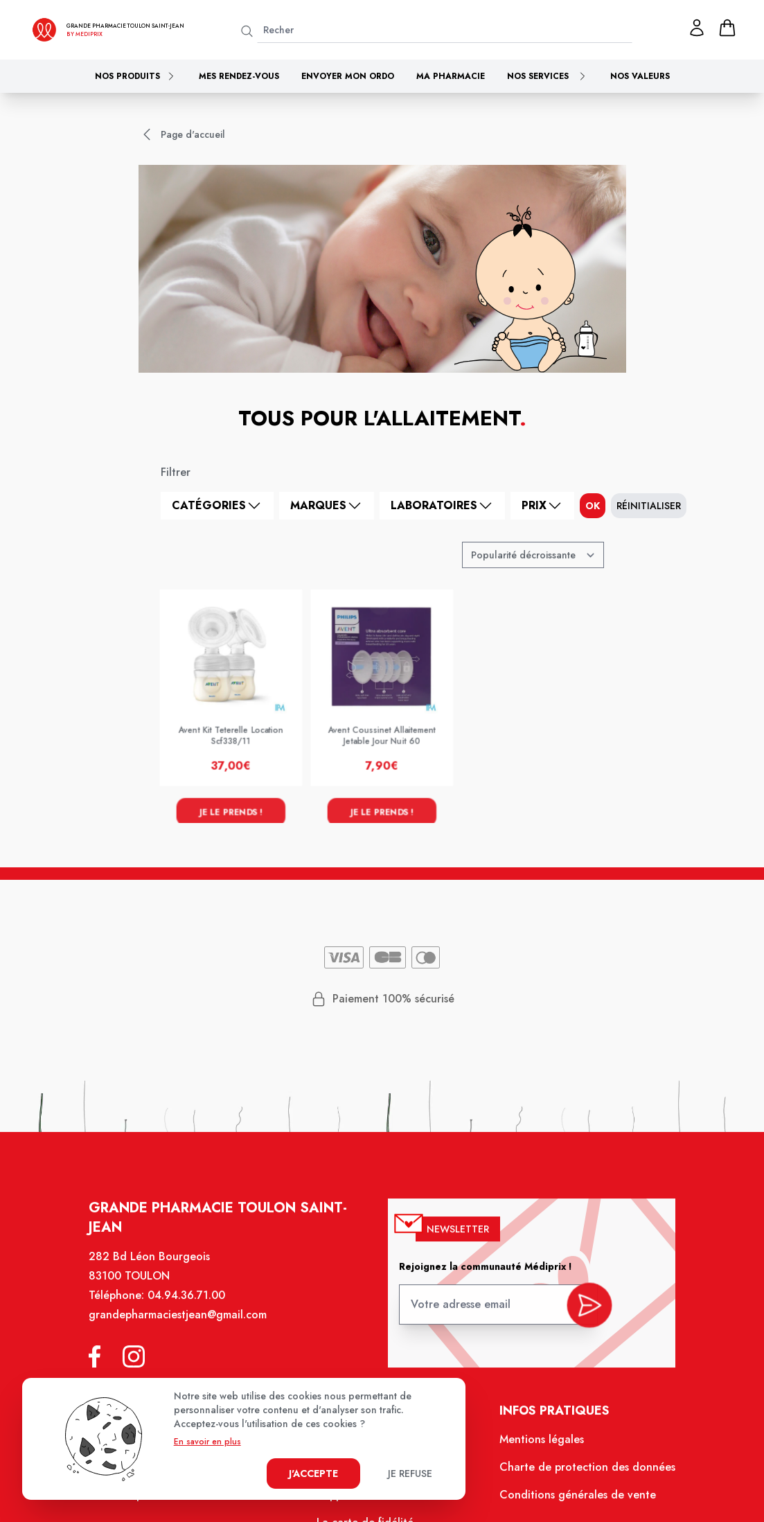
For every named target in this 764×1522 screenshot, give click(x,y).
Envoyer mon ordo (347, 76)
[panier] (727, 27)
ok (592, 506)
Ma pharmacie (450, 76)
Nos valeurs (640, 76)
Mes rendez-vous (239, 76)
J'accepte (313, 1473)
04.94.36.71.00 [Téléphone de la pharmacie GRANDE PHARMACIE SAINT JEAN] (194, 1308)
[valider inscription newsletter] (581, 1313)
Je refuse (410, 1473)
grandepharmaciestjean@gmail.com (185, 1326)
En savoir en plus (207, 1441)
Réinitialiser (648, 506)
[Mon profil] (697, 27)
